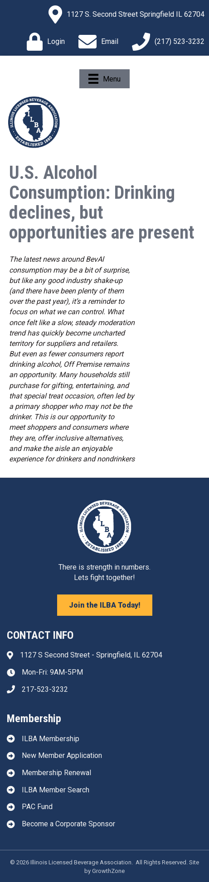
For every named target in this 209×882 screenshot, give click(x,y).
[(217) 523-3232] (165, 42)
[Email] (96, 42)
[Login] (43, 42)
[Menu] (104, 78)
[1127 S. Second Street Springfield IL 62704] (124, 14)
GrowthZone (108, 871)
